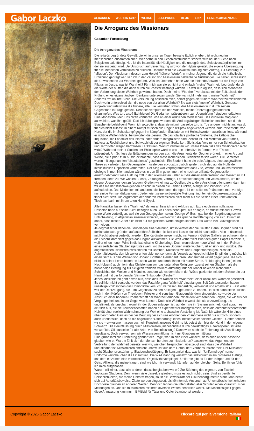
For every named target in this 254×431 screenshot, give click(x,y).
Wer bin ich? (126, 17)
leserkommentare (222, 17)
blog (185, 17)
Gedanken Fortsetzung (111, 39)
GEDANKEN (102, 17)
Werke (146, 17)
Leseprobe (166, 17)
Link (198, 17)
